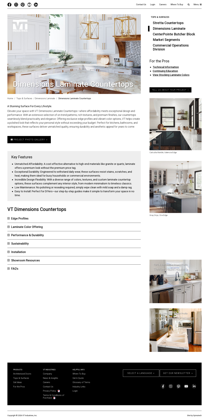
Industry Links (79, 386)
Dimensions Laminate (169, 29)
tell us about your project (169, 90)
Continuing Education (165, 70)
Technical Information (166, 67)
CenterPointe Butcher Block (174, 34)
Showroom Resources (23, 260)
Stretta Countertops (168, 23)
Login (152, 4)
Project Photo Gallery (28, 139)
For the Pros (19, 386)
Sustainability (18, 243)
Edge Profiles (17, 218)
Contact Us (141, 4)
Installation (16, 252)
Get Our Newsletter (176, 373)
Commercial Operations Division (171, 47)
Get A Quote (78, 378)
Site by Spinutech (194, 415)
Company (47, 374)
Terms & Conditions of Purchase (53, 396)
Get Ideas (17, 382)
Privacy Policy (49, 391)
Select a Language (141, 373)
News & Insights (50, 378)
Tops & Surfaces (160, 17)
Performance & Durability (25, 235)
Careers (162, 4)
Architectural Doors (22, 374)
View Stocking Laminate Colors (171, 74)
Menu (198, 4)
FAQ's (12, 268)
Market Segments (166, 40)
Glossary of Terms (81, 382)
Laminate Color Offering (25, 227)
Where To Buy (177, 4)
